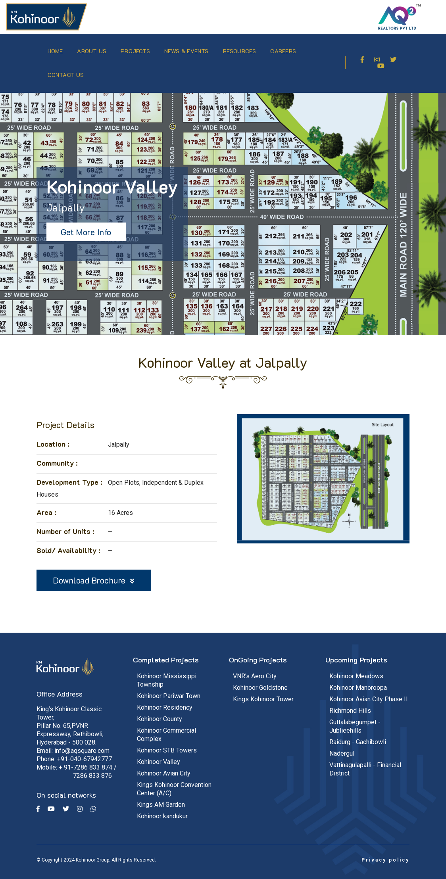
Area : (46, 504)
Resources (241, 47)
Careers (285, 47)
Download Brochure (94, 572)
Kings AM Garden (161, 797)
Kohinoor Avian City (163, 766)
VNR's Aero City (255, 668)
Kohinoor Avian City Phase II (368, 691)
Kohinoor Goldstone (260, 680)
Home (57, 47)
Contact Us (68, 71)
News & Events (188, 47)
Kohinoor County (159, 711)
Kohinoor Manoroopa (358, 680)
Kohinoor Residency (164, 700)
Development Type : (69, 474)
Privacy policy (385, 852)
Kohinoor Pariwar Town (168, 688)
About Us (94, 47)
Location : (53, 436)
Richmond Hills (350, 703)
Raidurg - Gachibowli (357, 734)
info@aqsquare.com (82, 743)
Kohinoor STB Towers (167, 743)
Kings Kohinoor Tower (263, 691)
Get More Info (86, 224)
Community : (57, 455)
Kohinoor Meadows (356, 668)
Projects (137, 47)
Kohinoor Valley (158, 754)
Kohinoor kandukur (162, 808)
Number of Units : (65, 523)
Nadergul (341, 746)
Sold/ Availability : (68, 542)
